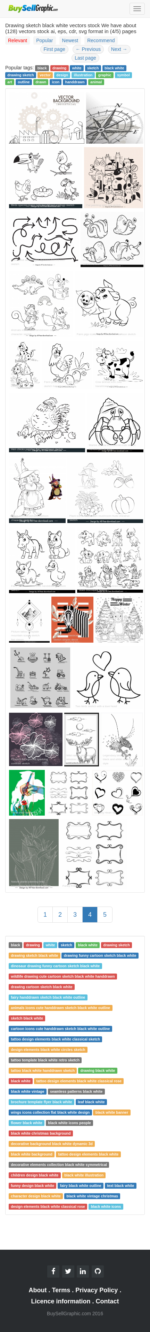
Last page (85, 58)
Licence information (60, 1301)
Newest (70, 40)
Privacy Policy (96, 1290)
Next (119, 49)
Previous (88, 49)
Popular (44, 40)
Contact (107, 1301)
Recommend (101, 40)
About (38, 1290)
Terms (61, 1290)
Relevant (17, 40)
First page (54, 49)
